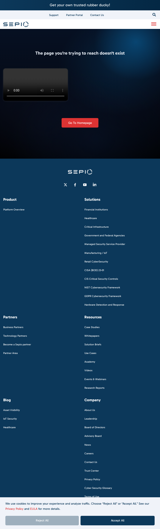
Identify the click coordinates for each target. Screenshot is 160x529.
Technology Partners (15, 335)
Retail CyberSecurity (96, 261)
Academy (89, 361)
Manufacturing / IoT (95, 252)
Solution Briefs (92, 344)
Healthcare (90, 218)
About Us (89, 410)
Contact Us (97, 15)
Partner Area (10, 353)
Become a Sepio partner (17, 344)
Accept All (117, 520)
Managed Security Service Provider (104, 244)
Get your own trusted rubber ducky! (80, 5)
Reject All (42, 520)
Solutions (92, 199)
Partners (10, 317)
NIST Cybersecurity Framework (102, 287)
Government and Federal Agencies (104, 235)
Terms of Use (91, 496)
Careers (88, 453)
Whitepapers (91, 335)
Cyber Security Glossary (98, 488)
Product (10, 199)
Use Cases (90, 353)
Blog (7, 400)
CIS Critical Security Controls (101, 278)
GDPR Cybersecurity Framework (102, 296)
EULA (33, 509)
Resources (93, 317)
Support (54, 15)
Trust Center (91, 470)
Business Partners (13, 327)
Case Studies (91, 327)
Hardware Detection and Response (104, 304)
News (87, 444)
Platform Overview (14, 209)
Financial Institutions (96, 209)
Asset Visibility (11, 410)
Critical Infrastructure (96, 226)
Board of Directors (94, 427)
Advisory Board (93, 435)
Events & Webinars (95, 379)
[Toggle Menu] (153, 23)
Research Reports (94, 387)
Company (92, 400)
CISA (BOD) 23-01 (94, 270)
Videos (88, 370)
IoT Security (10, 418)
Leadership (90, 418)
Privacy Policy (14, 509)
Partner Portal (74, 15)
